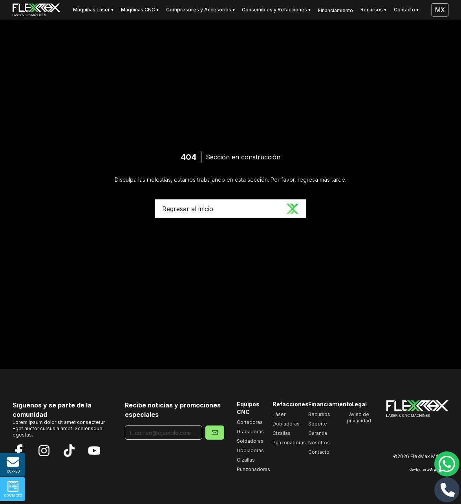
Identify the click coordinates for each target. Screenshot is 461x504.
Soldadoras (250, 441)
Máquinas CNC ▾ (140, 10)
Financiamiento (335, 10)
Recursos (319, 414)
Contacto (318, 452)
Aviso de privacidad (359, 417)
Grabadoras (250, 432)
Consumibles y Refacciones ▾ (276, 10)
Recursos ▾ (373, 10)
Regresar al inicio (230, 209)
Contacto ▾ (406, 10)
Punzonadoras (253, 469)
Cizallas (246, 460)
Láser (279, 414)
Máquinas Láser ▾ (93, 10)
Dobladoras (250, 450)
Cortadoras (250, 422)
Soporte (317, 424)
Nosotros (319, 443)
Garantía (317, 433)
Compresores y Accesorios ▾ (200, 10)
